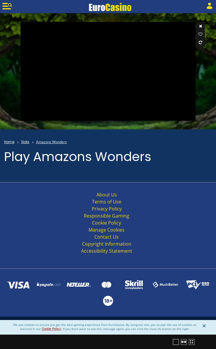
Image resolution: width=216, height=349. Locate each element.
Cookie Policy (51, 329)
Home (9, 142)
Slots (25, 142)
